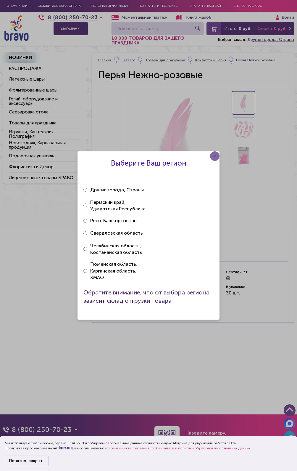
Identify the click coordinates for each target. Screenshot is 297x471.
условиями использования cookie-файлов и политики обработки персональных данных (178, 448)
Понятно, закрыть (27, 460)
